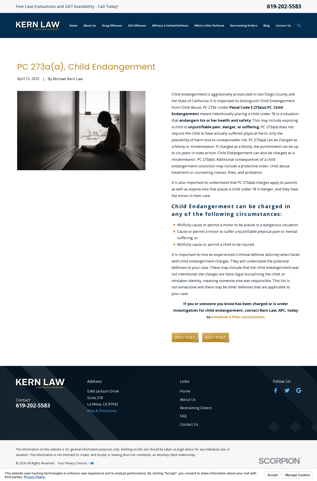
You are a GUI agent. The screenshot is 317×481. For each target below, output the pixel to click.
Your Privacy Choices (76, 463)
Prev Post (185, 337)
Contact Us (189, 424)
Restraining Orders (196, 407)
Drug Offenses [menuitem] (112, 25)
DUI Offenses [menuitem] (137, 25)
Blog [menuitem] (266, 25)
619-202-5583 (284, 6)
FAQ (183, 415)
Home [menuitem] (73, 25)
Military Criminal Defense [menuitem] (170, 25)
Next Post (215, 337)
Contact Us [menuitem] (283, 25)
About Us (188, 399)
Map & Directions (102, 410)
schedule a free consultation (237, 316)
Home (185, 391)
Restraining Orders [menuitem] (243, 25)
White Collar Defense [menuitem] (209, 25)
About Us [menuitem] (89, 25)
